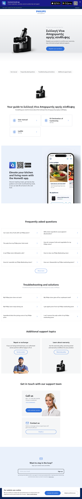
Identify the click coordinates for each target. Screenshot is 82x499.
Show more (41, 271)
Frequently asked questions (27, 72)
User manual (13, 72)
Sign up (60, 471)
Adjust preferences (69, 493)
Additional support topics (65, 72)
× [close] (80, 2)
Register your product (55, 49)
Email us (41, 432)
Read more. (51, 477)
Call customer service (34, 410)
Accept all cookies (52, 493)
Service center (21, 352)
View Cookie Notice (32, 494)
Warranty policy (61, 352)
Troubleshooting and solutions (46, 72)
